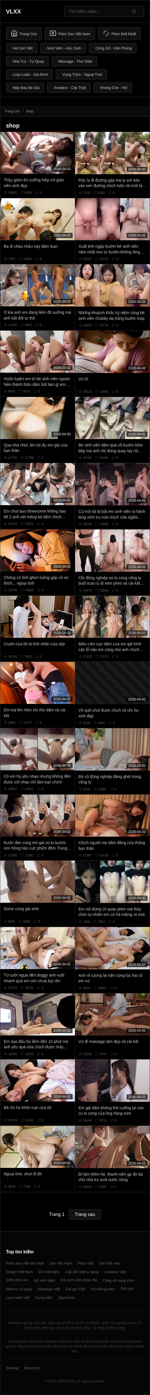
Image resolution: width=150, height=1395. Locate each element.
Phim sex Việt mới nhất (25, 1263)
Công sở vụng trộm (118, 1280)
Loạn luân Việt (17, 1297)
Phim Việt (85, 1263)
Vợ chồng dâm (103, 1289)
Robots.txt (31, 1368)
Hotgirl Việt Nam (19, 1272)
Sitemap (12, 1368)
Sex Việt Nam (61, 1263)
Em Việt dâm (48, 1272)
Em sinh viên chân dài (79, 1280)
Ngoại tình (66, 1297)
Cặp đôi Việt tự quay (82, 1272)
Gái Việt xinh (109, 1263)
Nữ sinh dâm (44, 1280)
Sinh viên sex (17, 1280)
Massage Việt (49, 1289)
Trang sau (85, 1214)
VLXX (13, 11)
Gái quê (127, 1288)
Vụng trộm (44, 1297)
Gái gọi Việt (75, 1289)
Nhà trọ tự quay (19, 1289)
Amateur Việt (115, 1272)
